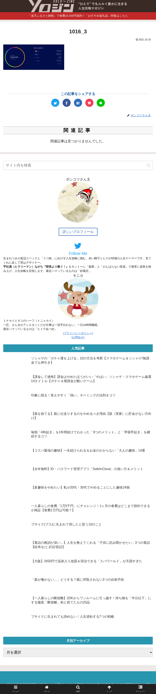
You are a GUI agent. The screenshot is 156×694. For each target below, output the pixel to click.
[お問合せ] (78, 337)
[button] (148, 165)
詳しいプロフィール (78, 232)
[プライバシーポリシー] (78, 333)
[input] (78, 165)
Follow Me (78, 249)
